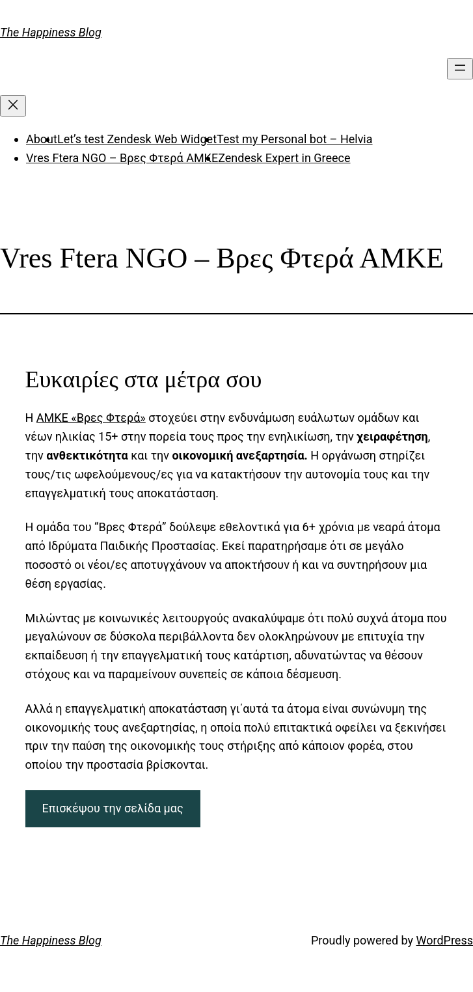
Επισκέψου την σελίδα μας (112, 808)
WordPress (444, 940)
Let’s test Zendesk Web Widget (137, 139)
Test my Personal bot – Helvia (295, 139)
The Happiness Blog (50, 32)
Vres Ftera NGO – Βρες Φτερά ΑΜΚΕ (122, 158)
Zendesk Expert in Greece (284, 158)
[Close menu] (13, 106)
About (41, 139)
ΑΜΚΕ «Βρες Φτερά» (91, 417)
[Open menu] (460, 68)
